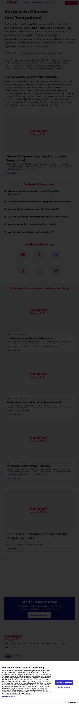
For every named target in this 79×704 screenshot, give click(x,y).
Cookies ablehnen (64, 687)
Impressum (28, 694)
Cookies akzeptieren (64, 682)
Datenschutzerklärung (12, 694)
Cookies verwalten (8, 696)
